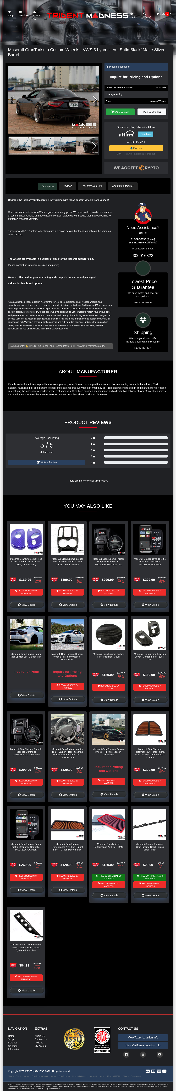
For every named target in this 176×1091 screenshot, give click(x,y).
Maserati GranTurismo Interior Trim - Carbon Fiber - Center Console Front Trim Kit (67, 561)
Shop (11, 14)
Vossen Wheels (158, 101)
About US (40, 1035)
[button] (95, 100)
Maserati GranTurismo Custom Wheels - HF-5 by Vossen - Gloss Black (67, 656)
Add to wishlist (152, 111)
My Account (41, 1045)
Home (11, 1035)
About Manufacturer (123, 186)
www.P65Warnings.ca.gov (91, 345)
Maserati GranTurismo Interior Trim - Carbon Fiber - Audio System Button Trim (26, 947)
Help (134, 16)
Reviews (68, 186)
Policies (39, 1042)
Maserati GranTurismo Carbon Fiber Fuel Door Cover (108, 655)
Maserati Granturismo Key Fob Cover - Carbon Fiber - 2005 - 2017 (150, 656)
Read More (143, 302)
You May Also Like (93, 186)
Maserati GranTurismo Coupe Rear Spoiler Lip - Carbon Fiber (26, 655)
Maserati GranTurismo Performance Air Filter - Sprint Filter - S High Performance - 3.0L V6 (149, 752)
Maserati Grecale (79, 1076)
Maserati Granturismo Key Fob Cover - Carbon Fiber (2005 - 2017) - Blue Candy (26, 561)
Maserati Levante (97, 1076)
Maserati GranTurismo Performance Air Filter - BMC (109, 845)
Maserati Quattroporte (132, 1076)
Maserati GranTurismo (60, 1076)
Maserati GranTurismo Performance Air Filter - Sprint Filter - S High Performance (67, 846)
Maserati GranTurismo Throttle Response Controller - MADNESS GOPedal (150, 561)
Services (23, 14)
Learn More (145, 134)
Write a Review (47, 462)
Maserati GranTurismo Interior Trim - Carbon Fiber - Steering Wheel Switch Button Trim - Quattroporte (67, 752)
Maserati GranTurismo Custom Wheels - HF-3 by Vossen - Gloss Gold (108, 751)
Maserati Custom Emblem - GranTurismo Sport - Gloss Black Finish (150, 846)
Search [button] (147, 16)
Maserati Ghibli (14, 1076)
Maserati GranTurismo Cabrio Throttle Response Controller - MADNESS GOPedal (26, 846)
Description (48, 186)
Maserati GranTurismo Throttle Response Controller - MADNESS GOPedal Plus (108, 561)
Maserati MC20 (113, 1076)
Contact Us (37, 15)
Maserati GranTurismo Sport (36, 1076)
